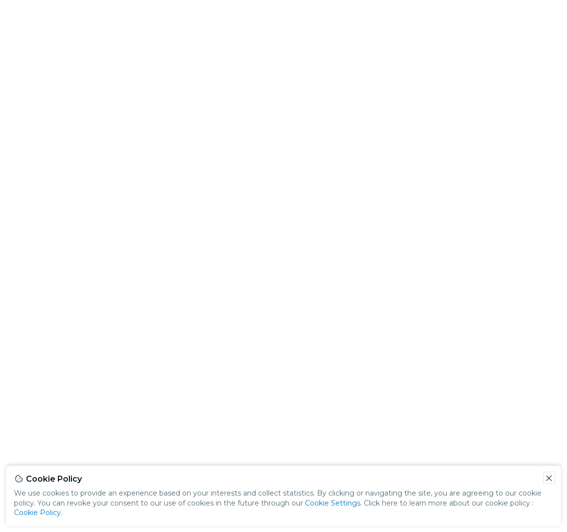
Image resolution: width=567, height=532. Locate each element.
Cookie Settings (332, 503)
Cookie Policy (37, 512)
